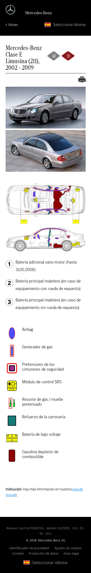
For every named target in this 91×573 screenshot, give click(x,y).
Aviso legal (71, 553)
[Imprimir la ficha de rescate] (82, 80)
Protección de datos (43, 553)
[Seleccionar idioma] (65, 24)
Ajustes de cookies (68, 548)
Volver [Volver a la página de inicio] (13, 24)
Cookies (18, 553)
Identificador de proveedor (29, 548)
